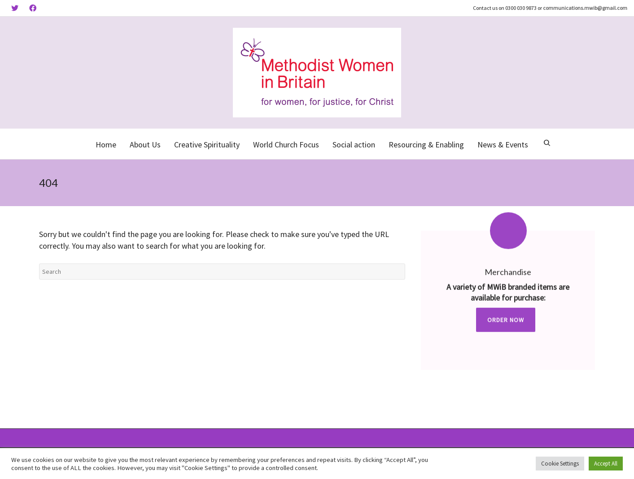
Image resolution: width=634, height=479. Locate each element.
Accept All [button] (605, 463)
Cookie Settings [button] (560, 463)
